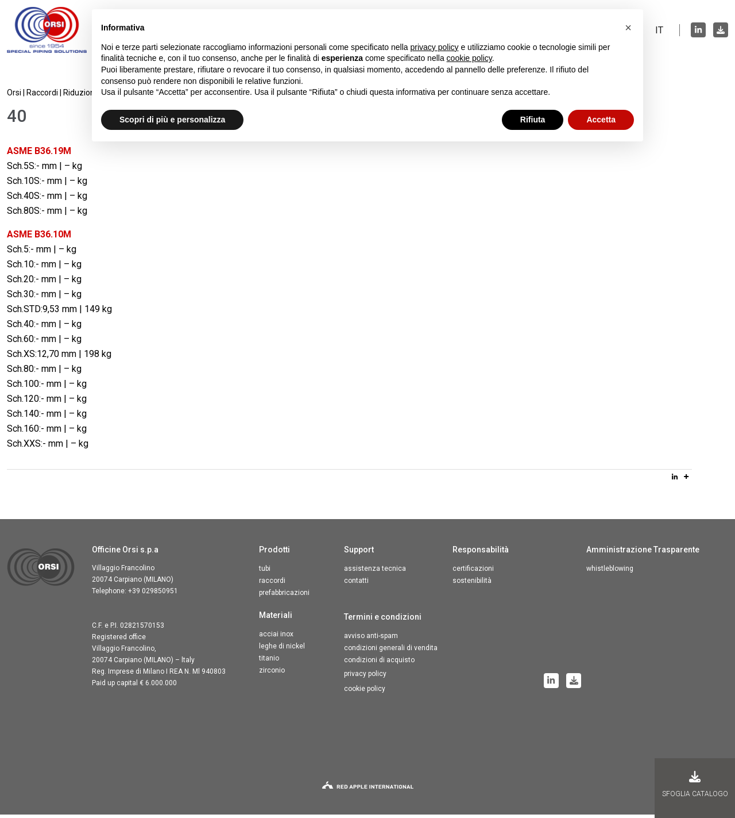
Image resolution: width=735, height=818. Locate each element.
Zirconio (272, 674)
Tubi (264, 572)
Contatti (356, 584)
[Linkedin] (674, 480)
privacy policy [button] (435, 47)
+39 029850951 (153, 594)
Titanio (269, 662)
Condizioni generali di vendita (391, 651)
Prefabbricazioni (284, 596)
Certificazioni (473, 572)
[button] (628, 27)
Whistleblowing (609, 572)
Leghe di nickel (282, 650)
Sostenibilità (472, 584)
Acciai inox (276, 637)
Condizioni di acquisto (379, 663)
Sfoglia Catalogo (695, 784)
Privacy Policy (365, 677)
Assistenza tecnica (375, 572)
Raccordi (272, 584)
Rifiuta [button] (533, 119)
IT (659, 31)
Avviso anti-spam (371, 639)
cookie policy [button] (469, 58)
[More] (686, 480)
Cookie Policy (364, 692)
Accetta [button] (601, 119)
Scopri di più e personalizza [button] (172, 119)
